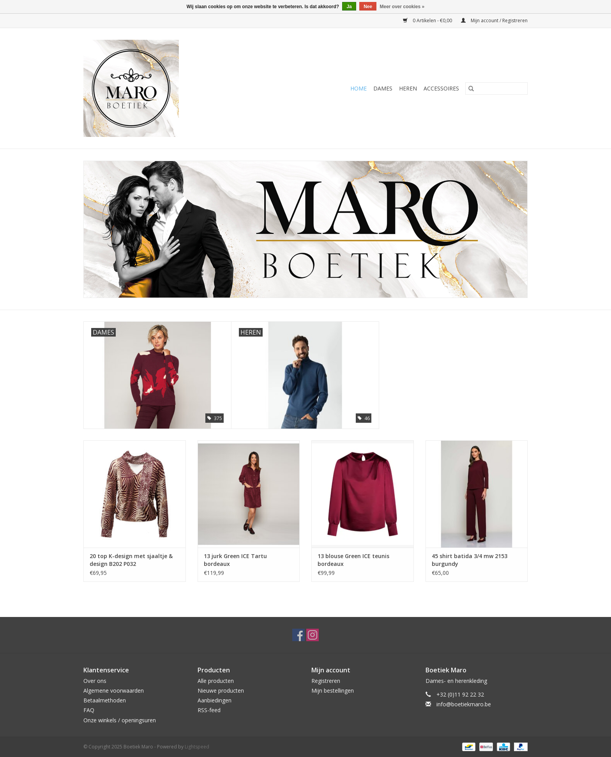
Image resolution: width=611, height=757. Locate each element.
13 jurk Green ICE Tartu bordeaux (235, 559)
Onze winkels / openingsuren (119, 720)
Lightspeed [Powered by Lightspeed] (197, 746)
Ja (348, 6)
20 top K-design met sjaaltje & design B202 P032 (131, 559)
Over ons (94, 680)
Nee (368, 6)
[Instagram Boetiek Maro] (312, 635)
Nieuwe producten (221, 690)
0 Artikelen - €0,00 (428, 20)
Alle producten (216, 680)
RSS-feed (209, 710)
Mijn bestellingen (332, 690)
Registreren (325, 680)
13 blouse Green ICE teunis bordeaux (353, 559)
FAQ (88, 710)
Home (358, 88)
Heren (408, 88)
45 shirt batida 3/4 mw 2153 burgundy (469, 559)
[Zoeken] (496, 88)
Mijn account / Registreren (494, 20)
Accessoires (441, 88)
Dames (382, 88)
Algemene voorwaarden (113, 690)
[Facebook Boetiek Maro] (298, 635)
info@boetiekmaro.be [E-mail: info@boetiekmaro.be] (463, 704)
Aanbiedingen (214, 700)
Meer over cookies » (402, 6)
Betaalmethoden (104, 700)
